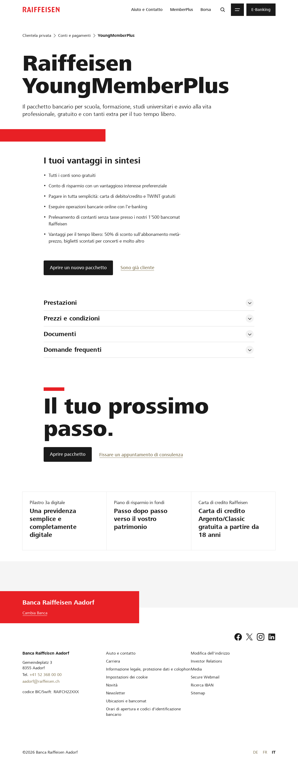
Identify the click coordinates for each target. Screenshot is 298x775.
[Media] (196, 669)
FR (265, 752)
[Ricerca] (222, 9)
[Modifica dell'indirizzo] (210, 653)
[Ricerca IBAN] (202, 685)
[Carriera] (113, 661)
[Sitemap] (198, 693)
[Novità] (111, 685)
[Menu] (237, 9)
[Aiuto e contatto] (120, 653)
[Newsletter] (115, 693)
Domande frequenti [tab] (72, 349)
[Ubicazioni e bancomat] (126, 701)
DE (255, 752)
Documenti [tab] (60, 334)
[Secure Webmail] (205, 677)
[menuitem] (147, 9)
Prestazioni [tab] (60, 302)
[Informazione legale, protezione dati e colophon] (148, 669)
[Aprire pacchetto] (68, 454)
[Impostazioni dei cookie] (127, 677)
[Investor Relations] (206, 661)
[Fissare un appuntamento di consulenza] (141, 454)
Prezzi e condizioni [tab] (73, 318)
